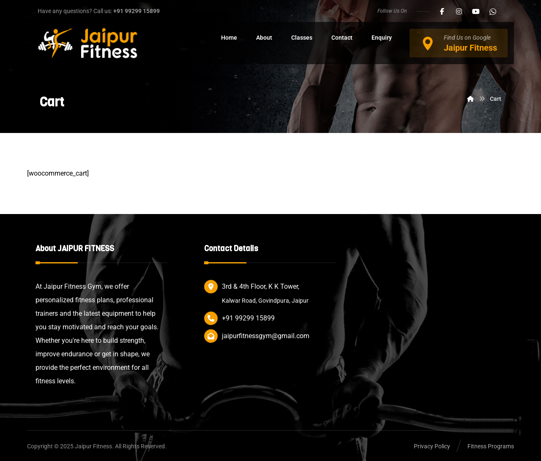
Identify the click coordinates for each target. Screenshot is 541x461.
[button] (442, 11)
